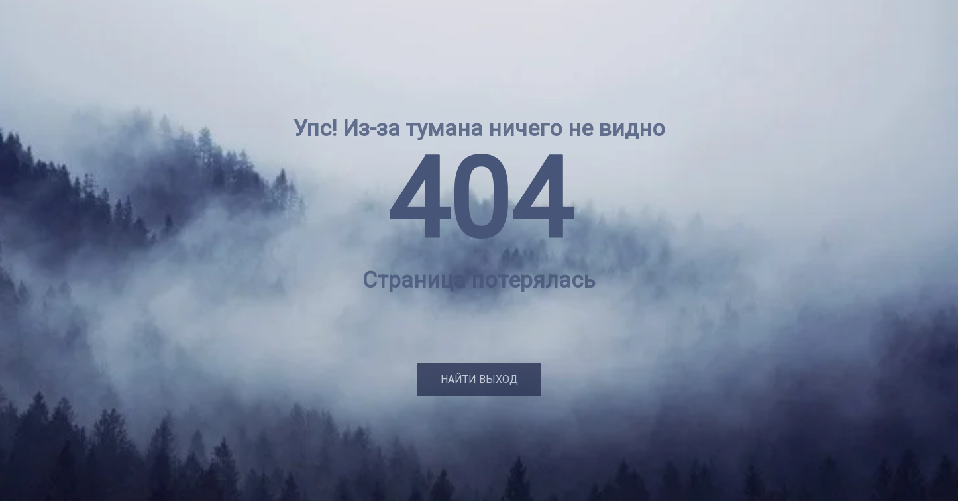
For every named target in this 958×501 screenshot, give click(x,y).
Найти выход (479, 379)
